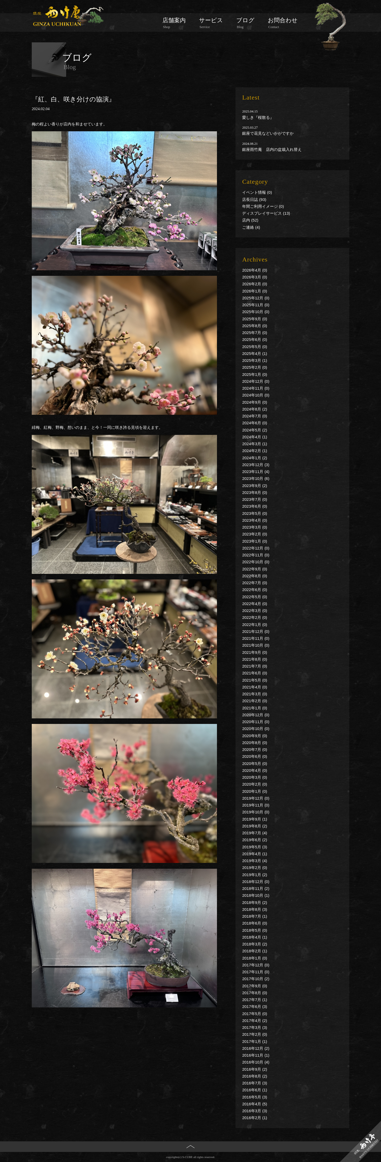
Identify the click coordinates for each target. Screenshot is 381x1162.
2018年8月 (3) (254, 909)
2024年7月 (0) (254, 416)
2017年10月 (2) (255, 978)
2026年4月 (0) (254, 270)
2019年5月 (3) (254, 847)
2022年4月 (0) (254, 603)
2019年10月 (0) (255, 812)
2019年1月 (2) (254, 874)
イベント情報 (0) (257, 192)
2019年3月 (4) (254, 860)
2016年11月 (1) (255, 1055)
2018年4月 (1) (254, 937)
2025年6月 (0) (254, 339)
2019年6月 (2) (254, 839)
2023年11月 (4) (255, 471)
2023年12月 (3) (255, 464)
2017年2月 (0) (254, 1034)
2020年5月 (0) (254, 763)
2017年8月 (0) (254, 992)
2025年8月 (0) (254, 325)
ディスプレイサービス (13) (266, 213)
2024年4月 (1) (254, 437)
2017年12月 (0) (255, 965)
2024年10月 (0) (255, 395)
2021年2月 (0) (254, 701)
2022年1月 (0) (254, 624)
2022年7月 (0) (254, 582)
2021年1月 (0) (254, 708)
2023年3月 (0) (254, 527)
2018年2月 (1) (254, 951)
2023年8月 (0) (254, 492)
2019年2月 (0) (254, 867)
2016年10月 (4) (255, 1062)
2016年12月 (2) (255, 1048)
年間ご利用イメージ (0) (263, 206)
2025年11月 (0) (255, 305)
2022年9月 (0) (254, 569)
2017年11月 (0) (255, 972)
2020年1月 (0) (254, 791)
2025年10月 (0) (255, 311)
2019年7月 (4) (254, 833)
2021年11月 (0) (255, 638)
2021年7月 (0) (254, 666)
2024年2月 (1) (254, 450)
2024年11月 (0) (255, 388)
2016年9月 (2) (254, 1069)
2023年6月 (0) (254, 506)
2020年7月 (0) (254, 749)
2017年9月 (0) (254, 986)
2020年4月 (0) (254, 770)
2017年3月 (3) (254, 1027)
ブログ (245, 23)
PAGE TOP (190, 1155)
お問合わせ (283, 23)
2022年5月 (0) (254, 596)
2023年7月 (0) (254, 499)
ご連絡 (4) (251, 227)
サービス (211, 23)
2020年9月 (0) (254, 735)
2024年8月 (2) (254, 409)
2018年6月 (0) (254, 923)
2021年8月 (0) (254, 659)
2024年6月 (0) (254, 423)
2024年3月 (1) (254, 444)
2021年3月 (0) (254, 694)
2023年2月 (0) (254, 534)
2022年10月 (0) (255, 562)
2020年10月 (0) (255, 728)
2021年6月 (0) (254, 673)
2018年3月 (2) (254, 944)
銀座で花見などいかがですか (268, 133)
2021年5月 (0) (254, 680)
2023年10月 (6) (255, 478)
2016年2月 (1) (254, 1117)
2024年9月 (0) (254, 402)
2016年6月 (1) (254, 1090)
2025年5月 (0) (254, 346)
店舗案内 (174, 23)
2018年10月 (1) (255, 895)
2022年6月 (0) (254, 589)
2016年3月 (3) (254, 1111)
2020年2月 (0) (254, 784)
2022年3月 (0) (254, 610)
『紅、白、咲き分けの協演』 (73, 99)
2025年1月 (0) (254, 374)
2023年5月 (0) (254, 513)
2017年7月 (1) (254, 999)
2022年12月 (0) (255, 548)
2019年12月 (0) (255, 798)
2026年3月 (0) (254, 277)
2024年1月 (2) (254, 458)
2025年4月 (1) (254, 353)
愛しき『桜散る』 (258, 117)
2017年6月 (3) (254, 1006)
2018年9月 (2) (254, 902)
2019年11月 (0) (255, 805)
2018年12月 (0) (255, 881)
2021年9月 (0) (254, 652)
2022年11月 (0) (255, 555)
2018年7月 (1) (254, 916)
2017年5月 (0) (254, 1013)
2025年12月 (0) (255, 298)
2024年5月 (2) (254, 430)
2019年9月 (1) (254, 819)
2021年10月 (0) (255, 645)
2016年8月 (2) (254, 1076)
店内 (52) (250, 220)
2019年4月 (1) (254, 854)
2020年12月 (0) (255, 715)
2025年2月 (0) (254, 367)
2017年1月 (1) (254, 1041)
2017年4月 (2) (254, 1020)
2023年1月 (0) (254, 541)
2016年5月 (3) (254, 1097)
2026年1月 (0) (254, 291)
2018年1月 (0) (254, 958)
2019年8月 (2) (254, 826)
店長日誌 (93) (254, 199)
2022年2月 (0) (254, 617)
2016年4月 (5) (254, 1104)
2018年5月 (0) (254, 930)
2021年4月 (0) (254, 687)
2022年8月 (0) (254, 576)
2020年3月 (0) (254, 777)
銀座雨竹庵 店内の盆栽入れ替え (272, 149)
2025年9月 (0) (254, 319)
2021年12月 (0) (255, 631)
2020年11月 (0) (255, 721)
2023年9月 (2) (254, 485)
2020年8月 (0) (254, 742)
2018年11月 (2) (255, 888)
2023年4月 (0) (254, 520)
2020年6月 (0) (254, 756)
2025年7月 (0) (254, 332)
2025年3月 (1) (254, 360)
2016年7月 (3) (254, 1083)
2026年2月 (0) (254, 284)
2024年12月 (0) (255, 381)
